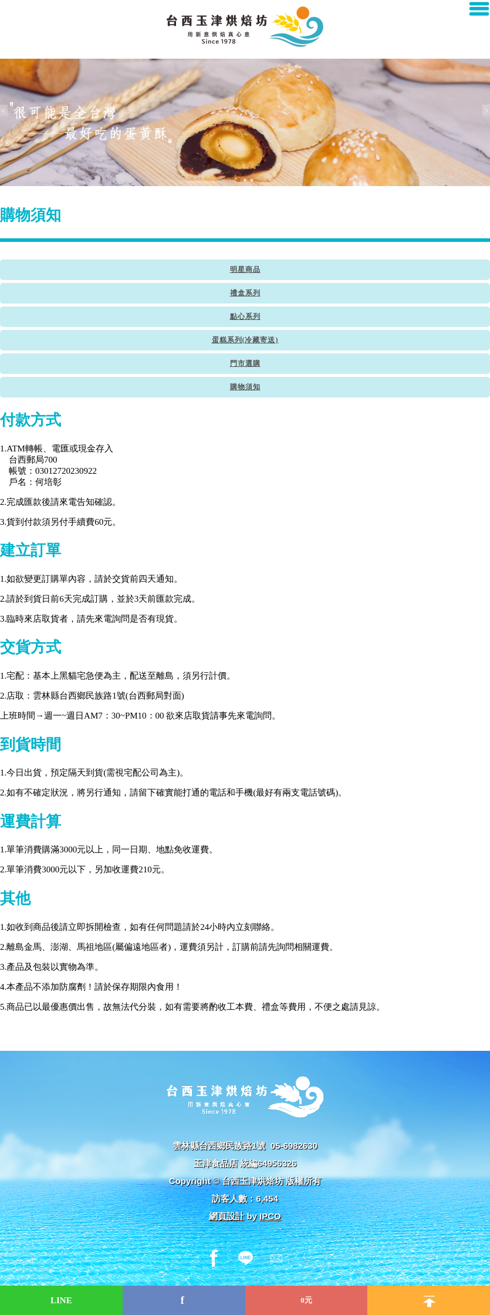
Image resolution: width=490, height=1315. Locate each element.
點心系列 (245, 316)
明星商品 (245, 269)
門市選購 (245, 363)
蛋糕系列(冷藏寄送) (245, 340)
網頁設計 (226, 1216)
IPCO (270, 1216)
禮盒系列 (245, 293)
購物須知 (245, 387)
